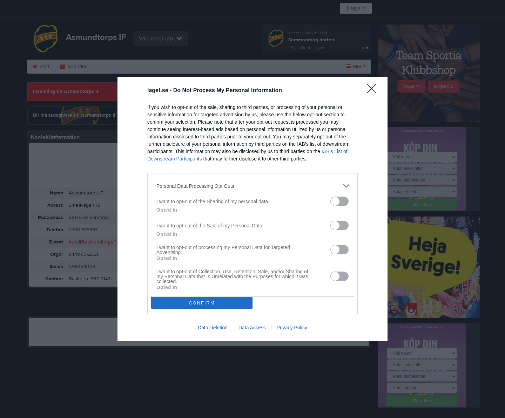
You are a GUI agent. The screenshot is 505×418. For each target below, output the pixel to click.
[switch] (339, 201)
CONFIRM (202, 303)
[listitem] (252, 186)
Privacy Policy (292, 327)
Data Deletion (213, 327)
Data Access (252, 327)
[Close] (374, 90)
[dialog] (252, 209)
